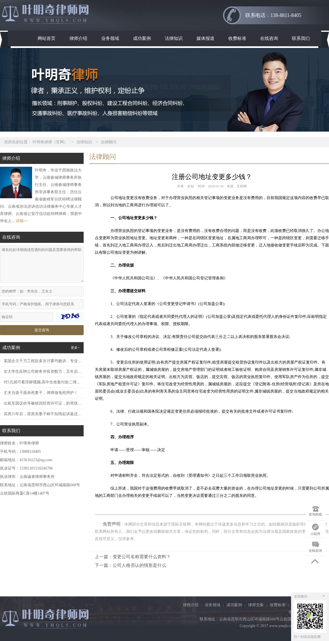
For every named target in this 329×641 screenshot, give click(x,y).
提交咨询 (42, 330)
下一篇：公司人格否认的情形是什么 (130, 565)
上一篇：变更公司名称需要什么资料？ (133, 556)
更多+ (75, 348)
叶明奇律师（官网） (50, 142)
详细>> (22, 221)
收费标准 (237, 38)
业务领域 (110, 38)
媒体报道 (205, 38)
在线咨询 (269, 38)
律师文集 (256, 605)
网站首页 (46, 38)
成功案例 (142, 38)
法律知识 (174, 38)
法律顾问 (108, 142)
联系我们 (301, 38)
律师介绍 (78, 38)
